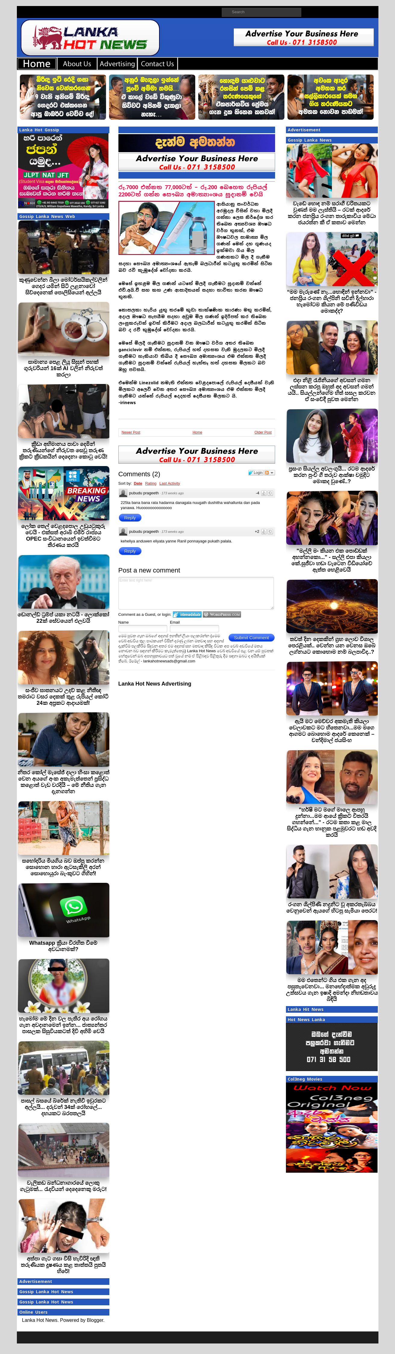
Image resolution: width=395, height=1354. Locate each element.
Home (197, 432)
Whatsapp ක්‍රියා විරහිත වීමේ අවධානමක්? (63, 946)
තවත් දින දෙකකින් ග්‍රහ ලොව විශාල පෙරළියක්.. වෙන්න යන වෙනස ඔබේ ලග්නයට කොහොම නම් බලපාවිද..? (331, 645)
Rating (151, 483)
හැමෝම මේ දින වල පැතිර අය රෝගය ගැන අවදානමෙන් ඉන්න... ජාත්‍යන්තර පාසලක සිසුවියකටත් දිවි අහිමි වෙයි (63, 1025)
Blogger (95, 1320)
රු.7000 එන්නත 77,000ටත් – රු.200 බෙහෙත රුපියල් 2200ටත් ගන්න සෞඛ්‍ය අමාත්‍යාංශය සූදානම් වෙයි (192, 191)
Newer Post (131, 432)
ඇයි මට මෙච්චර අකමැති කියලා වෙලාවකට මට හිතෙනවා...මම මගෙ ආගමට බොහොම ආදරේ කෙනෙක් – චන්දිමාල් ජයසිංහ (331, 730)
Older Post (263, 432)
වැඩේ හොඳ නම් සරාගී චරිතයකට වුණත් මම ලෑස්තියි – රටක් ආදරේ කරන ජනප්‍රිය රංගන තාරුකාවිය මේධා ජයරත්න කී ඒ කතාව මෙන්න (332, 213)
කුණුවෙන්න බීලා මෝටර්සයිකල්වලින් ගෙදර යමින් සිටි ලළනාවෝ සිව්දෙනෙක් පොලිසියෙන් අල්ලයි (63, 286)
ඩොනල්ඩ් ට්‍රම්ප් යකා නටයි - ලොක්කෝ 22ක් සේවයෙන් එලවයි (63, 618)
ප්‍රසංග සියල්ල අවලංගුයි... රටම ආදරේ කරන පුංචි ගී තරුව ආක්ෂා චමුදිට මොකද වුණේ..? (332, 475)
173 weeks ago (172, 493)
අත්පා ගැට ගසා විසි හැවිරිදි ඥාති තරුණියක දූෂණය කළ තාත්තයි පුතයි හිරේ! (63, 1265)
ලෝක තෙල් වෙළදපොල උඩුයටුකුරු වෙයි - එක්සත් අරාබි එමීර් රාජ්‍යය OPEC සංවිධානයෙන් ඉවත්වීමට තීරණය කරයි (63, 535)
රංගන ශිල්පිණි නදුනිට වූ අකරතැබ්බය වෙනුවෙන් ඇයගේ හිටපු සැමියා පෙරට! (332, 907)
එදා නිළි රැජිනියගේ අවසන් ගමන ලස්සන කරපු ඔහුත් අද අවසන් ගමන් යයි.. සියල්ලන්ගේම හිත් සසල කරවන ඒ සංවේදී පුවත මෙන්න (331, 389)
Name (123, 622)
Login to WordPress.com (222, 614)
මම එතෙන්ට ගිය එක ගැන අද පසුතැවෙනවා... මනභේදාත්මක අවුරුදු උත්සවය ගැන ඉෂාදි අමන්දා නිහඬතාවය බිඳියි (332, 989)
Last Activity (169, 483)
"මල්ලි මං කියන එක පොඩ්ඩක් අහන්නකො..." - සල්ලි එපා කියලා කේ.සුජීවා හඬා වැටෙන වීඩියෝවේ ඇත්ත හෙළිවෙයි (331, 560)
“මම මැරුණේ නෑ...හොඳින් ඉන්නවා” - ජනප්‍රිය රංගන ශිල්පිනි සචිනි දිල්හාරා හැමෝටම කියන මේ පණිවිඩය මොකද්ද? (331, 301)
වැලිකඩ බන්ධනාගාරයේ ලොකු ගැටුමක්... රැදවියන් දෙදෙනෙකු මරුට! (63, 1186)
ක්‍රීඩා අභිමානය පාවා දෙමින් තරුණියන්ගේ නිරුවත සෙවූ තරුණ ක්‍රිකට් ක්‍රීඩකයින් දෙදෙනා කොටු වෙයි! (63, 450)
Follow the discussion (269, 472)
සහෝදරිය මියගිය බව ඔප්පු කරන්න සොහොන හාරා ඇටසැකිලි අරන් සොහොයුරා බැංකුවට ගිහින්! (63, 867)
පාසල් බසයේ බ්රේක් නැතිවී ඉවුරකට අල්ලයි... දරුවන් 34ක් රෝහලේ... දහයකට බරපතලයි (63, 1107)
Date (138, 483)
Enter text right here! (196, 593)
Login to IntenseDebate (187, 614)
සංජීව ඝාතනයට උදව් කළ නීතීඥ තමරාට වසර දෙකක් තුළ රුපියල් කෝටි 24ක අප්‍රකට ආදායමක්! (63, 696)
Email (175, 622)
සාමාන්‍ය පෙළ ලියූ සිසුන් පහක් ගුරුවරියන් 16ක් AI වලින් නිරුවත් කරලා (63, 368)
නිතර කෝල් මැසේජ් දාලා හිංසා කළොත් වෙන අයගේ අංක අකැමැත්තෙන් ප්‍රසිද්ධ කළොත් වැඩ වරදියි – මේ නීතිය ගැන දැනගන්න (63, 781)
